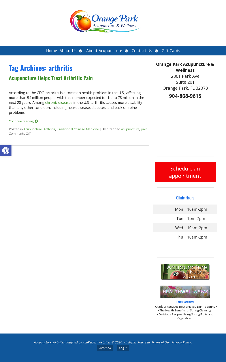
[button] (5, 150)
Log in (123, 348)
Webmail (105, 348)
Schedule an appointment (185, 172)
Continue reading (23, 121)
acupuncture (130, 129)
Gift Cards (171, 50)
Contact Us (142, 50)
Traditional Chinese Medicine (78, 129)
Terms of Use (161, 342)
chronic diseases (58, 102)
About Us (68, 50)
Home (51, 50)
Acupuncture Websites (49, 342)
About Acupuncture (104, 50)
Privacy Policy (181, 342)
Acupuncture (33, 129)
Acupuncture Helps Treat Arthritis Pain (51, 78)
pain (144, 129)
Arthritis (49, 129)
